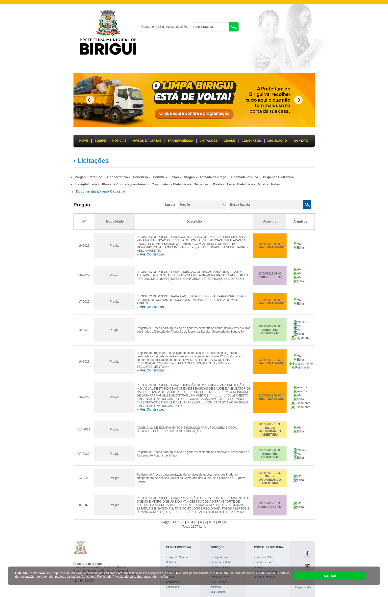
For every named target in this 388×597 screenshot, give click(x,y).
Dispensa (201, 184)
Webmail (215, 586)
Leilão (174, 177)
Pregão (189, 177)
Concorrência (117, 177)
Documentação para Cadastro (100, 191)
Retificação (302, 367)
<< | (175, 522)
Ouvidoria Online (264, 557)
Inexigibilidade (86, 184)
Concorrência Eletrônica (170, 184)
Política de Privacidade (113, 576)
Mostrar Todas (269, 184)
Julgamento (302, 338)
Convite (159, 177)
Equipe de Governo (178, 557)
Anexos (302, 322)
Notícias (171, 562)
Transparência (219, 557)
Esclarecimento (302, 363)
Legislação (172, 586)
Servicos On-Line (220, 562)
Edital (301, 247)
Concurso (140, 177)
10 (219, 522)
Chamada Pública (244, 177)
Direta (217, 184)
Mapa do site (303, 587)
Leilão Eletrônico (240, 184)
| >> (224, 522)
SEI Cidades (217, 591)
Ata (299, 243)
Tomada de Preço (213, 177)
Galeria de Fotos (264, 562)
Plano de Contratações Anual (124, 184)
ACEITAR (330, 575)
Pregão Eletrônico (88, 177)
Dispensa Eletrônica (278, 177)
